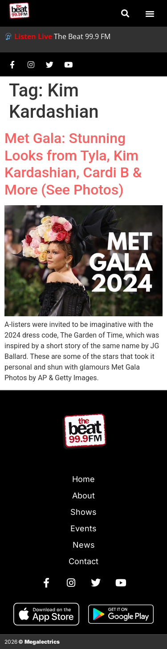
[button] (125, 13)
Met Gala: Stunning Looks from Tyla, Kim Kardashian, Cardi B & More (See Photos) (73, 164)
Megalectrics (42, 641)
